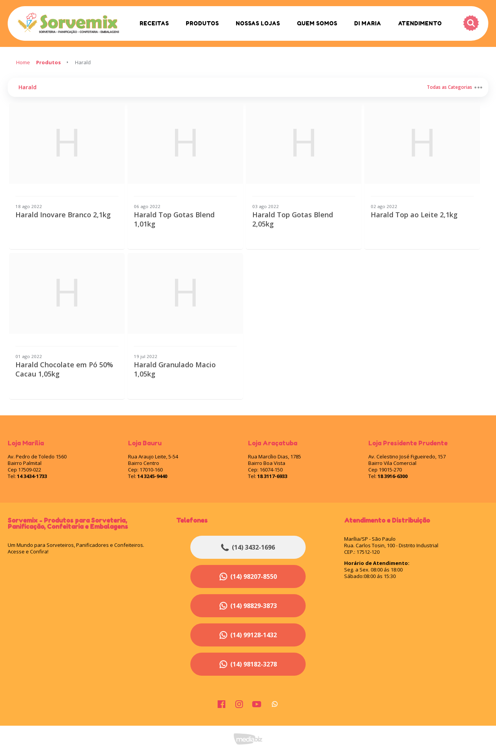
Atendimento (420, 23)
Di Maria (367, 23)
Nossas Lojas (258, 23)
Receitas (154, 23)
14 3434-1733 (32, 476)
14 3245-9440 (152, 476)
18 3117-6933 (272, 476)
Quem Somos (317, 23)
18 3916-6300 (393, 476)
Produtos (202, 23)
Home (23, 62)
